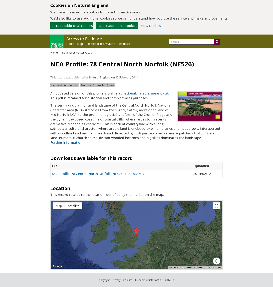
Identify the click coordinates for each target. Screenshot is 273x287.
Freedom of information (148, 280)
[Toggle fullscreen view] (216, 205)
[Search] (217, 42)
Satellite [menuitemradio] (73, 206)
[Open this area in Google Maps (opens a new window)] (58, 266)
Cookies (127, 280)
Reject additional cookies (117, 25)
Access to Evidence (84, 39)
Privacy (116, 280)
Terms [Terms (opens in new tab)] (218, 267)
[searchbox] (191, 42)
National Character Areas (77, 52)
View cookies (151, 25)
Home (70, 43)
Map (80, 43)
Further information (66, 142)
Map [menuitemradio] (59, 206)
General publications (64, 85)
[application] (136, 235)
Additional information (100, 43)
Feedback (124, 43)
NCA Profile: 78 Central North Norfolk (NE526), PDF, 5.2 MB (98, 173)
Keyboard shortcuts (177, 267)
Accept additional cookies (72, 25)
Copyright (104, 280)
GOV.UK (169, 280)
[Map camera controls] (216, 261)
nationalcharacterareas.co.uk (146, 93)
